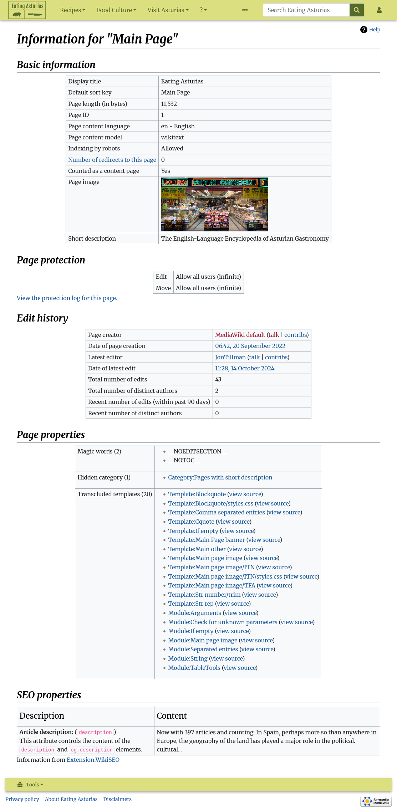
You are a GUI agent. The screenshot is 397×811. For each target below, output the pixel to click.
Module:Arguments (194, 612)
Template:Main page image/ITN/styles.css (225, 576)
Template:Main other (197, 549)
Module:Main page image (202, 640)
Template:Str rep (190, 603)
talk (274, 334)
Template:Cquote (191, 521)
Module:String (187, 658)
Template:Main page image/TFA (211, 585)
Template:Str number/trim (204, 594)
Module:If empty (190, 631)
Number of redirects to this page (112, 159)
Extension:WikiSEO (93, 759)
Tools (32, 784)
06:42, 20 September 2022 (250, 345)
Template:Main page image (205, 557)
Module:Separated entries (203, 649)
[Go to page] (357, 10)
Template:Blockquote (197, 494)
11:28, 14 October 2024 (244, 368)
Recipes (70, 10)
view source (245, 494)
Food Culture (114, 10)
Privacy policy (22, 799)
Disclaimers (117, 799)
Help (374, 29)
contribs (295, 334)
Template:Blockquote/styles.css (210, 503)
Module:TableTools (194, 667)
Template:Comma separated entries (216, 512)
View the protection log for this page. (67, 298)
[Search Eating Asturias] (306, 10)
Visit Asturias (166, 10)
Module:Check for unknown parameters (222, 622)
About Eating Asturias (71, 799)
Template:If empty (193, 530)
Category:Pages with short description (220, 477)
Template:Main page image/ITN (211, 567)
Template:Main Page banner (206, 539)
